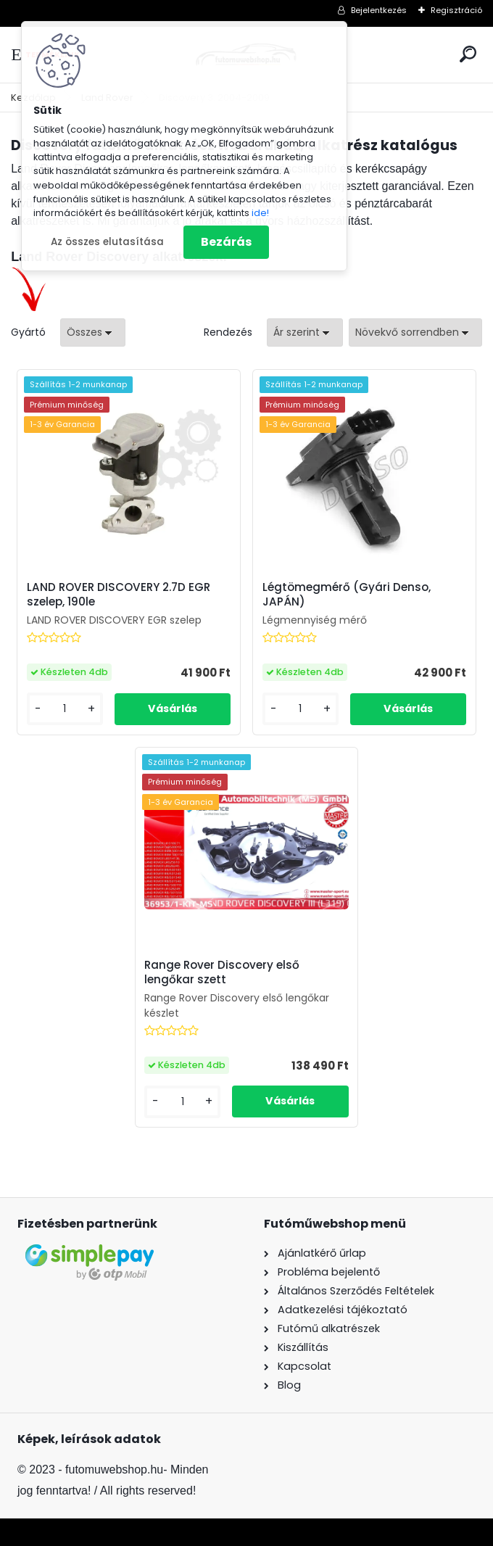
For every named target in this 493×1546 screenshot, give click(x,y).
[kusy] (65, 709)
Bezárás (226, 241)
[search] (468, 54)
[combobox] (305, 332)
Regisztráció (456, 10)
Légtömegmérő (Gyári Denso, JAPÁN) (346, 594)
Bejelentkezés (379, 10)
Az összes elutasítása (107, 242)
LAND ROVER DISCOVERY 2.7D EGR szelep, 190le (118, 594)
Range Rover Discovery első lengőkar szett (221, 972)
